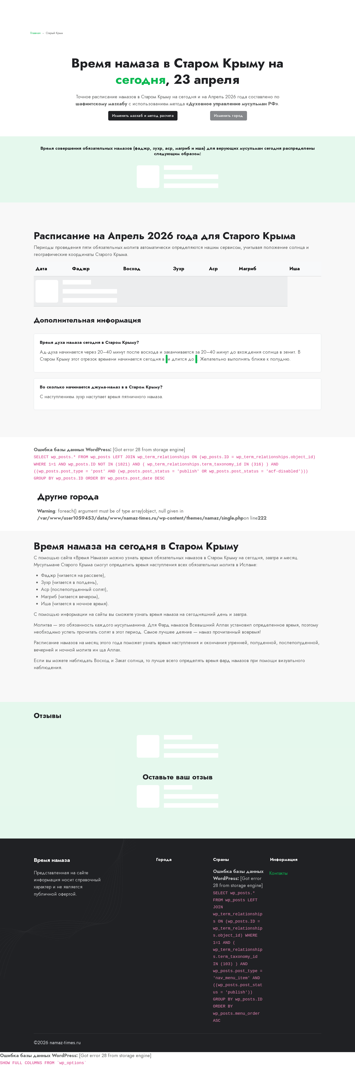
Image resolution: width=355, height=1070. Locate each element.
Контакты (278, 873)
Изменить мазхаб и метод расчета (143, 115)
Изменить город (228, 115)
